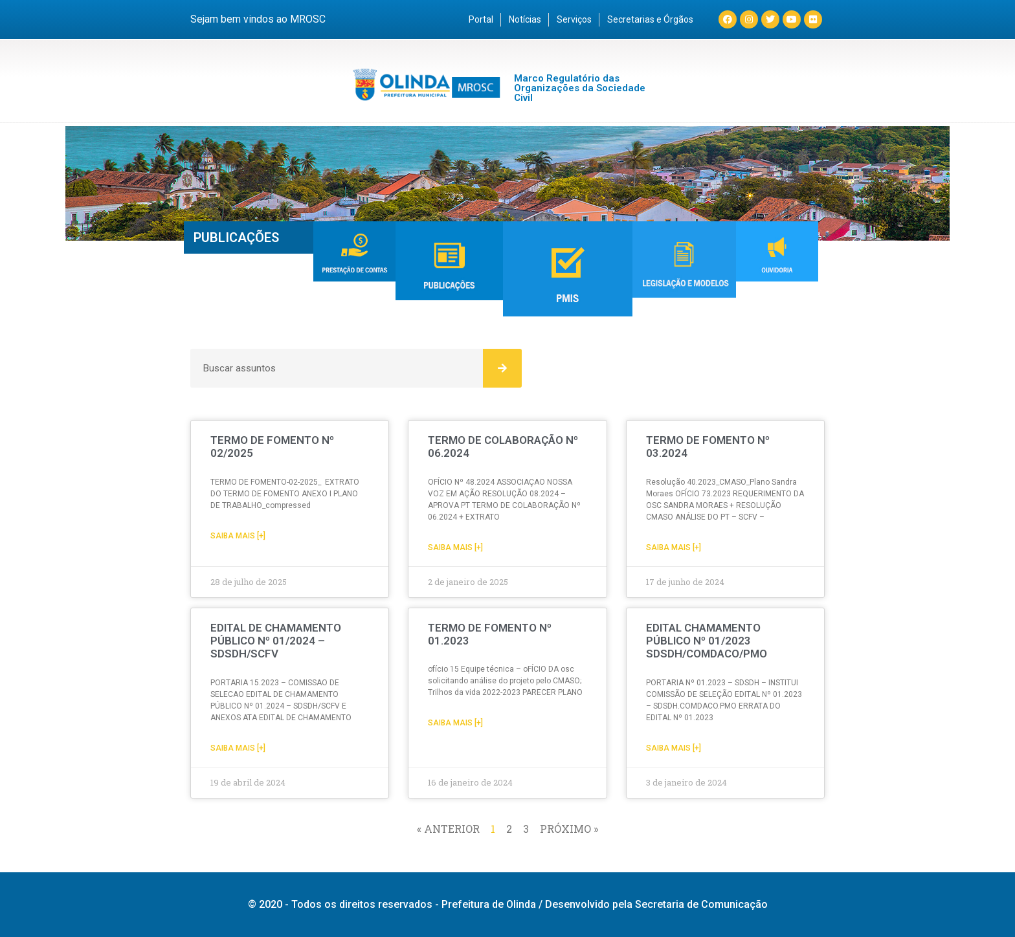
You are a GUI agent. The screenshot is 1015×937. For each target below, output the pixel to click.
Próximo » (569, 828)
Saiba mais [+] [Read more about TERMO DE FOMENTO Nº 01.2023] (455, 722)
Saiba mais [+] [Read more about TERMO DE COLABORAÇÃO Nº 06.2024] (455, 547)
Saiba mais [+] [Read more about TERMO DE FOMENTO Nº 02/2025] (237, 535)
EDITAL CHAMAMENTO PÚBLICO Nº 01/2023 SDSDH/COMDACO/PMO (706, 641)
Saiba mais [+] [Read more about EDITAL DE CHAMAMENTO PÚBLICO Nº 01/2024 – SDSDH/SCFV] (237, 748)
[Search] (502, 368)
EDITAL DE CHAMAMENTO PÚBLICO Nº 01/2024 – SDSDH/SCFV (275, 641)
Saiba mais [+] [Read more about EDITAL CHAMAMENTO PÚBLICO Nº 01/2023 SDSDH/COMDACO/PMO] (673, 748)
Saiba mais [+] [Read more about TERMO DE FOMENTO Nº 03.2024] (673, 547)
